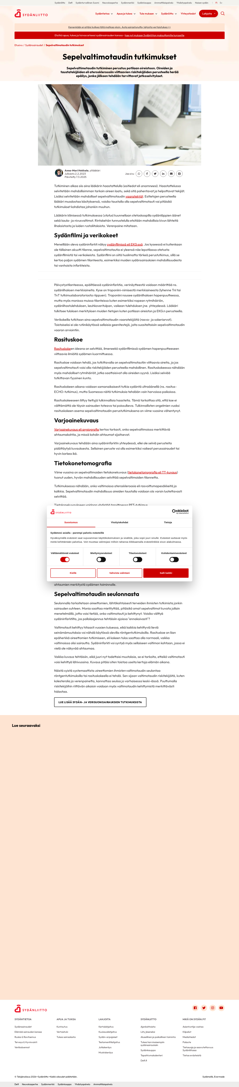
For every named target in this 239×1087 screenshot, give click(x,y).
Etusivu (19, 45)
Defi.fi (144, 1060)
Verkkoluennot (22, 1047)
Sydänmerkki (127, 2)
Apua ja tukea (124, 13)
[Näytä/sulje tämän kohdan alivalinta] (111, 13)
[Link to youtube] (221, 1008)
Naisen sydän (201, 2)
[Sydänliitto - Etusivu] (31, 1009)
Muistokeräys (106, 1052)
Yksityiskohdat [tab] (119, 522)
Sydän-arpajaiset (108, 1037)
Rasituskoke (62, 348)
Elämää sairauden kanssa (28, 1031)
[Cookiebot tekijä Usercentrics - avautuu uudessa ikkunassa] (174, 511)
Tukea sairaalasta (66, 1037)
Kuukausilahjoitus (108, 1031)
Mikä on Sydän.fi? (194, 1019)
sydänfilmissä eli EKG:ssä (125, 244)
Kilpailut (187, 1031)
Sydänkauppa (144, 2)
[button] (223, 14)
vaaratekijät (134, 196)
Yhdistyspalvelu (184, 2)
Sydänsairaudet (34, 45)
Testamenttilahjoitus (109, 1042)
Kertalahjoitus (106, 1026)
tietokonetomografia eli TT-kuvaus (152, 472)
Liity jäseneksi (148, 1031)
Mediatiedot (189, 1037)
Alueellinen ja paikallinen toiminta (158, 1037)
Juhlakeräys (105, 1047)
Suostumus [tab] (71, 522)
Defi (70, 2)
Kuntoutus (62, 1026)
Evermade (219, 1076)
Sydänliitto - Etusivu (40, 13)
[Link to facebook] (195, 1008)
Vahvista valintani (119, 573)
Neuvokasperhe (110, 2)
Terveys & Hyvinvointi (26, 1042)
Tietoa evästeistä (192, 1055)
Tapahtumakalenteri (152, 1055)
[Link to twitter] (204, 1008)
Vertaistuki (62, 1031)
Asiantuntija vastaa (193, 1026)
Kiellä (73, 573)
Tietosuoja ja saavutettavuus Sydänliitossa (198, 1049)
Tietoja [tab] (168, 522)
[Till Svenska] (221, 3)
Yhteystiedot (188, 13)
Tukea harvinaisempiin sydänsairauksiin (152, 1044)
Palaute (187, 1042)
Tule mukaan (146, 13)
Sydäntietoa (102, 13)
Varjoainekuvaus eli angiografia (76, 429)
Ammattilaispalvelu (163, 2)
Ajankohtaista (148, 1026)
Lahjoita (207, 13)
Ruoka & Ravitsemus (25, 1037)
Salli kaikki (166, 573)
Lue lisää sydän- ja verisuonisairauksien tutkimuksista (100, 702)
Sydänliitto (60, 2)
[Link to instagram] (212, 1008)
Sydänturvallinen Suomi (87, 2)
